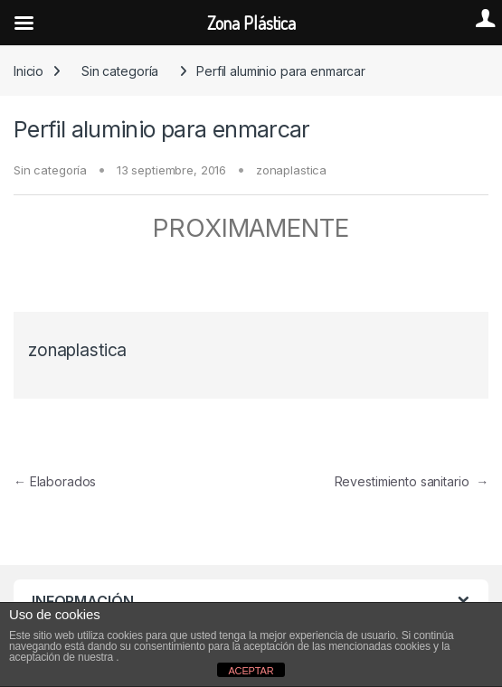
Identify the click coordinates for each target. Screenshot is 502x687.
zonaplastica (291, 170)
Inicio (28, 71)
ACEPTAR (250, 670)
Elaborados (55, 481)
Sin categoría (119, 71)
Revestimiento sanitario (411, 481)
